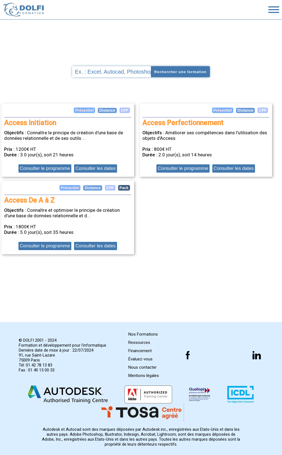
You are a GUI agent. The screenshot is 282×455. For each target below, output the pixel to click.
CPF (263, 110)
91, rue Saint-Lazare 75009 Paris (37, 358)
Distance (245, 110)
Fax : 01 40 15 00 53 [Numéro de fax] (37, 370)
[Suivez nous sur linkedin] (257, 355)
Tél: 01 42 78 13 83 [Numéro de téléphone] (35, 365)
